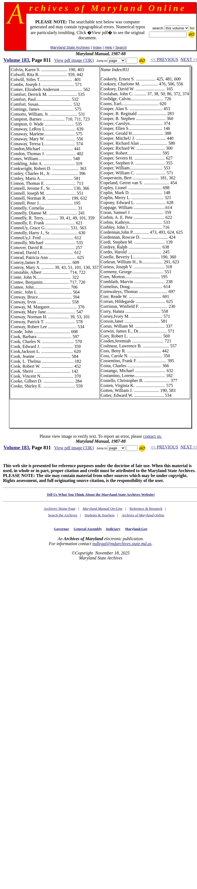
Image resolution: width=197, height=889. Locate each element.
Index (97, 47)
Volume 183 (16, 60)
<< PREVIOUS (164, 59)
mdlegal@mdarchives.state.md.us (121, 543)
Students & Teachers (100, 515)
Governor (61, 529)
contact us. (152, 436)
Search (121, 47)
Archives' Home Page (59, 508)
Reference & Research (146, 508)
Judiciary (113, 529)
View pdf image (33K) (74, 60)
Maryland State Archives (70, 47)
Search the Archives (62, 515)
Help (108, 47)
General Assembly (88, 529)
